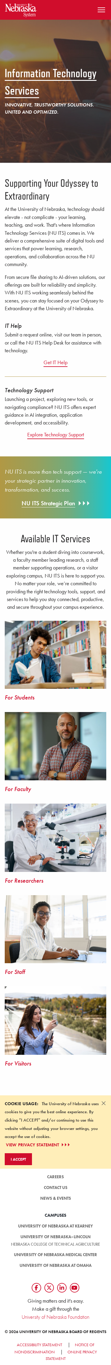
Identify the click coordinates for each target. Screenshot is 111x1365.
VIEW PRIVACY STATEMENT (38, 1145)
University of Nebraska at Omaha (55, 1265)
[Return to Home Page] (21, 9)
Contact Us (55, 1187)
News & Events (55, 1198)
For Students (19, 697)
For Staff (15, 972)
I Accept (18, 1159)
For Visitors (18, 1063)
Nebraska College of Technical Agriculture (55, 1244)
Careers (55, 1176)
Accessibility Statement (39, 1344)
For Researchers (24, 880)
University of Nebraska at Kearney (55, 1226)
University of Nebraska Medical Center (55, 1254)
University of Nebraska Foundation (55, 1316)
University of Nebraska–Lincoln (55, 1236)
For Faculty (18, 789)
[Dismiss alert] (103, 1103)
